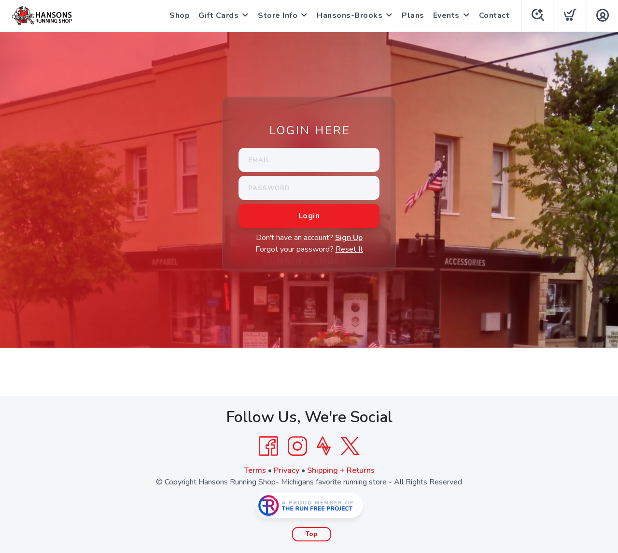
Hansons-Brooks (349, 15)
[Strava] (324, 446)
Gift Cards (218, 15)
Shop (179, 15)
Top (312, 534)
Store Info (277, 15)
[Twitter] (350, 446)
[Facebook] (268, 446)
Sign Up (349, 237)
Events (446, 15)
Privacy (286, 470)
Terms (255, 470)
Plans (413, 15)
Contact (494, 15)
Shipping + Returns (341, 470)
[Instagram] (297, 446)
